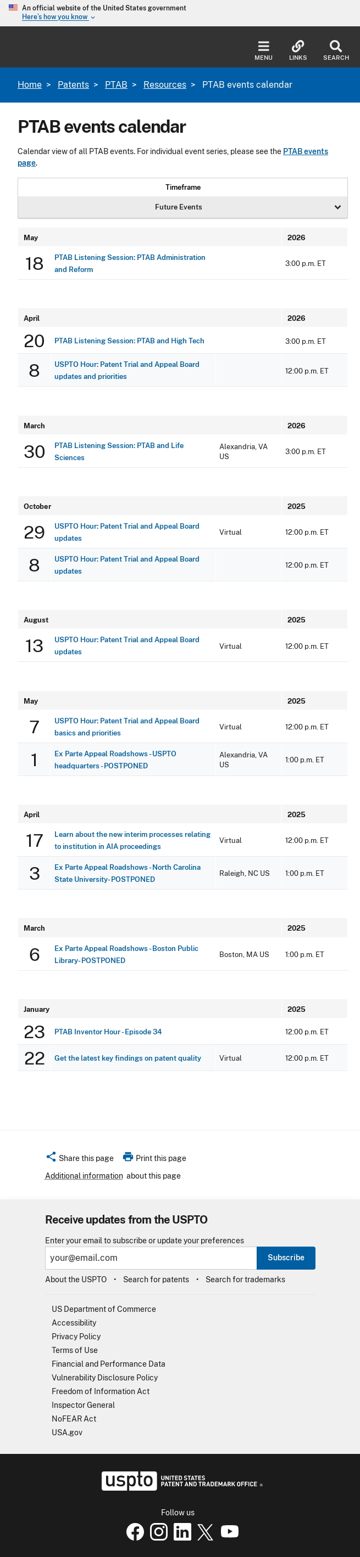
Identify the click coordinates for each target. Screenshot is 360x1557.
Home (30, 85)
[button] (79, 1160)
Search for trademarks (245, 1279)
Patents (73, 85)
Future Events (178, 206)
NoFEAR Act (74, 1418)
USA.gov (67, 1432)
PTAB (116, 85)
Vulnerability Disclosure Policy (105, 1377)
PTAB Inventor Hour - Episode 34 (108, 1032)
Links (298, 50)
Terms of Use (75, 1350)
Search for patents (156, 1279)
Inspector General (83, 1405)
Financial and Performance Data (108, 1364)
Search (336, 50)
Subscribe (286, 1257)
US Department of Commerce (104, 1309)
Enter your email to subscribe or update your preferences (144, 1241)
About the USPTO (76, 1279)
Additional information (84, 1175)
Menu (263, 50)
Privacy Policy (76, 1336)
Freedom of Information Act (100, 1391)
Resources (164, 85)
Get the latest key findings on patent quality (127, 1058)
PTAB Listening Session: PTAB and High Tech (129, 341)
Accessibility (74, 1322)
